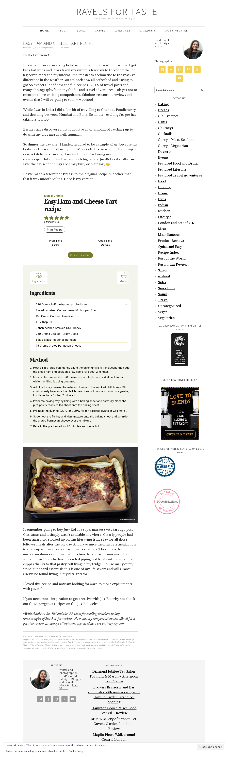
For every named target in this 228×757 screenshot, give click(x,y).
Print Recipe (54, 229)
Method (124, 277)
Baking (163, 104)
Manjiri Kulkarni (52, 645)
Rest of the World (172, 258)
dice (41, 639)
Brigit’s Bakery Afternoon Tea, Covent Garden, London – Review (114, 724)
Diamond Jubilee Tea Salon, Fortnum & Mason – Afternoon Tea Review (114, 676)
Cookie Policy (76, 751)
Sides (162, 282)
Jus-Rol (36, 589)
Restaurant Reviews (173, 264)
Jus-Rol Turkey (114, 642)
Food (36, 636)
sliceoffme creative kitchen (43, 648)
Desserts (164, 152)
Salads (163, 270)
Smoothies (166, 288)
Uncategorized (169, 306)
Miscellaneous (169, 235)
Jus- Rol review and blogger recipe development (87, 642)
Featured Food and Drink (178, 163)
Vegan (162, 312)
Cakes (162, 122)
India (162, 199)
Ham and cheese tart (101, 639)
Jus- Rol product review (57, 642)
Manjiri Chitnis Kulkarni (33, 645)
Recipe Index (168, 252)
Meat (41, 636)
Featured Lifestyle (172, 169)
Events (163, 157)
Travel (163, 300)
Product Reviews (51, 636)
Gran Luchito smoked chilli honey (77, 639)
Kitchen (164, 211)
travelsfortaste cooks (77, 648)
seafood (164, 276)
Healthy (164, 187)
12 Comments (63, 48)
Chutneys (165, 128)
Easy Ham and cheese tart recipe (58, 43)
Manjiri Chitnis (128, 642)
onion (62, 645)
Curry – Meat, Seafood (176, 140)
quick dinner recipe (116, 645)
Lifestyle (164, 217)
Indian (163, 205)
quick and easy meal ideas (96, 645)
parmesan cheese (73, 645)
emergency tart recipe (53, 639)
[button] (125, 304)
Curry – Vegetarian (173, 146)
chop (37, 639)
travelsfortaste (61, 648)
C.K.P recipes (168, 116)
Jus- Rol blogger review (37, 642)
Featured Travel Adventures (180, 175)
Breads (163, 110)
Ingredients (38, 277)
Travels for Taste (114, 11)
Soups (162, 294)
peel (83, 645)
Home (163, 193)
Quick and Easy (65, 636)
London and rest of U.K (176, 223)
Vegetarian (166, 318)
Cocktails (165, 134)
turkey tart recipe (94, 648)
